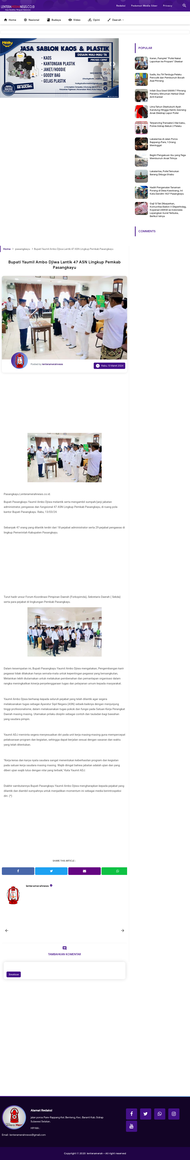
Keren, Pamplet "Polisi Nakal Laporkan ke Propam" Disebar (166, 60)
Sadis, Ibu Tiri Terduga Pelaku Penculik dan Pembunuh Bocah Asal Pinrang (167, 77)
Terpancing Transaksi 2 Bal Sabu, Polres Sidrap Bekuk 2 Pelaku (167, 124)
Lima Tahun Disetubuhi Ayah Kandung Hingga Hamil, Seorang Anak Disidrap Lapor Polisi (168, 110)
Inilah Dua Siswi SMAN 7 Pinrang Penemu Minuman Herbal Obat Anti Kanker (168, 93)
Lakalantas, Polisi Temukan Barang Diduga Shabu (164, 173)
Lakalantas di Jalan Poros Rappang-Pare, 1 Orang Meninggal (164, 142)
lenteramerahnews (37, 886)
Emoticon (13, 974)
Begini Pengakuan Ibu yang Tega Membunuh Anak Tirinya (168, 157)
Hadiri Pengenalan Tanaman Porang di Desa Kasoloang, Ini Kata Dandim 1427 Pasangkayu (167, 190)
